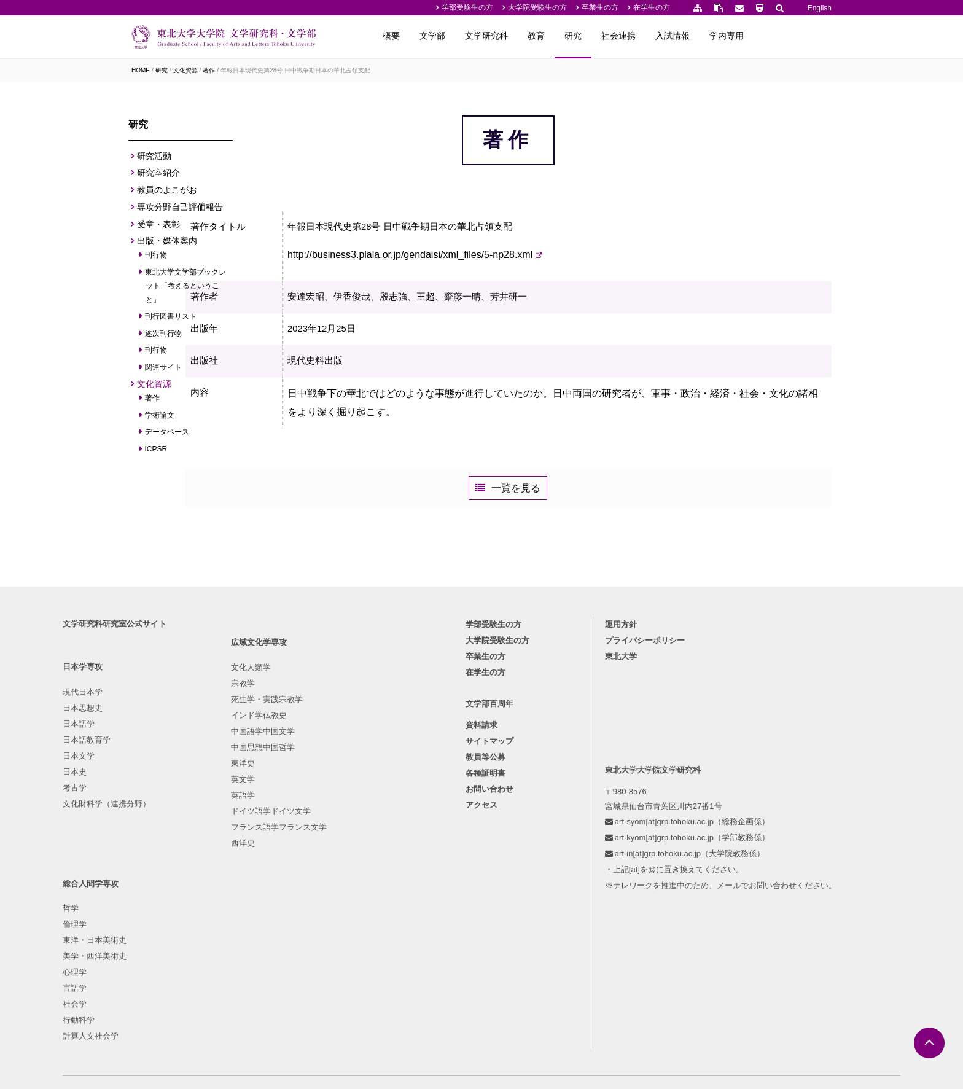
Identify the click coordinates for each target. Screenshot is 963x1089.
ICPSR (156, 452)
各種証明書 (485, 874)
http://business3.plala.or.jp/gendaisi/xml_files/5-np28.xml (471, 291)
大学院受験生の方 (537, 7)
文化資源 (185, 70)
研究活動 (154, 159)
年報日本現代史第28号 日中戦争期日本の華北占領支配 (295, 70)
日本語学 (147, 821)
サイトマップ (489, 842)
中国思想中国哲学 (268, 868)
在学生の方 (651, 7)
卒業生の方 (600, 7)
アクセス (481, 906)
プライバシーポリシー (614, 738)
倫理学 (353, 805)
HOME (140, 70)
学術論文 (160, 418)
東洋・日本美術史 (373, 821)
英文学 (248, 900)
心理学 (353, 852)
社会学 (353, 884)
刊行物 (156, 258)
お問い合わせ (489, 890)
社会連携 (696, 36)
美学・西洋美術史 (373, 836)
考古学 (143, 884)
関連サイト (164, 371)
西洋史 (248, 964)
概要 (469, 36)
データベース (167, 435)
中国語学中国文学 (268, 852)
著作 (209, 70)
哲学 (349, 789)
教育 (614, 36)
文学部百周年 (489, 804)
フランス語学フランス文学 (284, 948)
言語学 (353, 868)
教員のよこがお (167, 193)
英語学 (248, 916)
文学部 (510, 36)
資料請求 (481, 826)
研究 (651, 36)
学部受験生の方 (467, 7)
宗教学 (248, 805)
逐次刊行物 (164, 337)
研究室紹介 (158, 176)
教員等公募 (485, 858)
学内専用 (804, 36)
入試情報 (750, 36)
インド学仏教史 (264, 836)
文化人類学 (256, 789)
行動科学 (357, 900)
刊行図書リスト (171, 320)
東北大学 (590, 754)
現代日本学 (151, 789)
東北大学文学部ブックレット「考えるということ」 (186, 289)
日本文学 (147, 852)
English (820, 8)
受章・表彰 (158, 227)
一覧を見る (552, 542)
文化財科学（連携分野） (175, 900)
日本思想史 (151, 805)
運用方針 (590, 722)
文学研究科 (564, 36)
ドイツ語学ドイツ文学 (276, 932)
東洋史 (248, 884)
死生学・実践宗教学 (272, 821)
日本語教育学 (155, 836)
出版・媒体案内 (167, 244)
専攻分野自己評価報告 (180, 211)
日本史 (143, 868)
